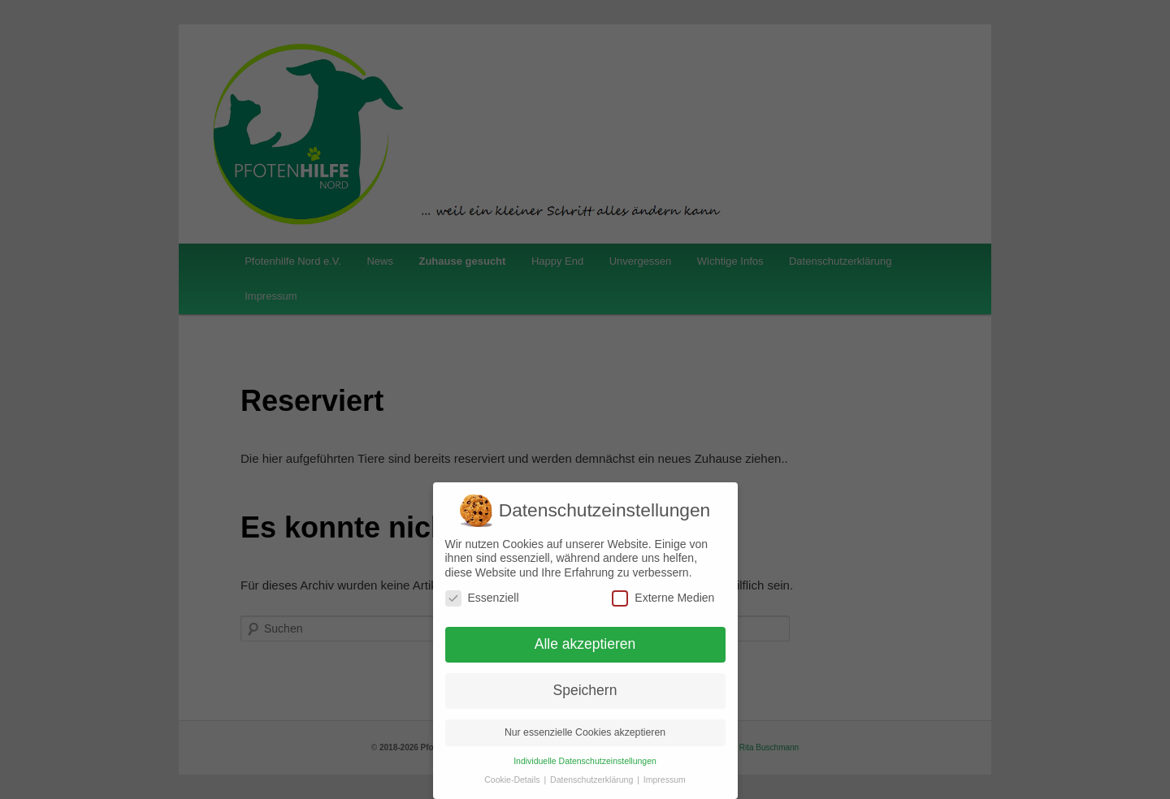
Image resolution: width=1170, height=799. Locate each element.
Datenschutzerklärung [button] (592, 779)
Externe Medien (663, 598)
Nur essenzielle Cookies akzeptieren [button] (585, 732)
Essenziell (482, 598)
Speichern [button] (585, 690)
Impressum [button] (665, 779)
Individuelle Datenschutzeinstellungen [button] (585, 761)
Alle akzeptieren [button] (585, 644)
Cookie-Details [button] (513, 779)
